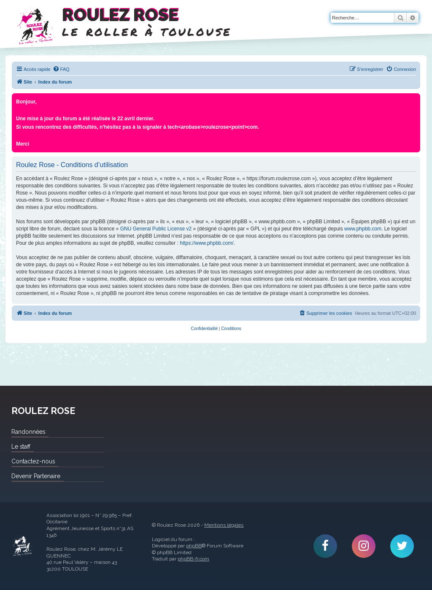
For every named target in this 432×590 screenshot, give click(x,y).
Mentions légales (223, 525)
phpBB (194, 546)
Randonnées (28, 431)
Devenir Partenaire (35, 476)
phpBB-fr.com (193, 559)
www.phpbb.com (362, 229)
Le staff (20, 446)
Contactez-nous (33, 461)
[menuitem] (61, 69)
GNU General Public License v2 (156, 229)
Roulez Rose (22, 546)
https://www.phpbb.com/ (206, 243)
